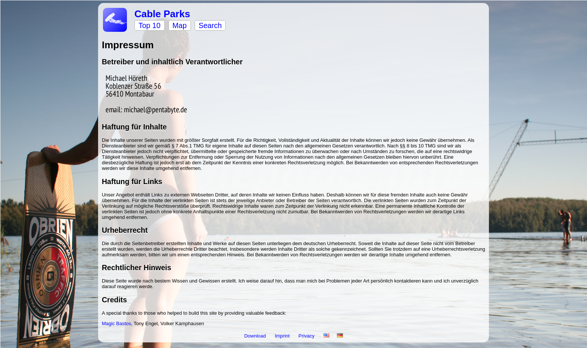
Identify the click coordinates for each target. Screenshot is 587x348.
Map (180, 25)
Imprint (283, 336)
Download (255, 336)
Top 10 (150, 25)
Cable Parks (162, 13)
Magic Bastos (116, 323)
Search (210, 25)
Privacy (307, 336)
